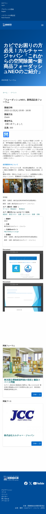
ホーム (5, 92)
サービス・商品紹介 (10, 209)
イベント (14, 92)
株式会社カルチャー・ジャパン (19, 435)
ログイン (4, 4)
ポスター (4, 496)
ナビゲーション (6, 490)
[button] (6, 134)
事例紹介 (22, 209)
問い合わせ (5, 498)
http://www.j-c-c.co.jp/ (11, 231)
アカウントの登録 (7, 10)
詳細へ (35, 394)
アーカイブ (5, 501)
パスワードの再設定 (8, 16)
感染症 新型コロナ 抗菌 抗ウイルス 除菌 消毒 (22, 214)
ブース (3, 492)
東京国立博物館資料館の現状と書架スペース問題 (22, 381)
